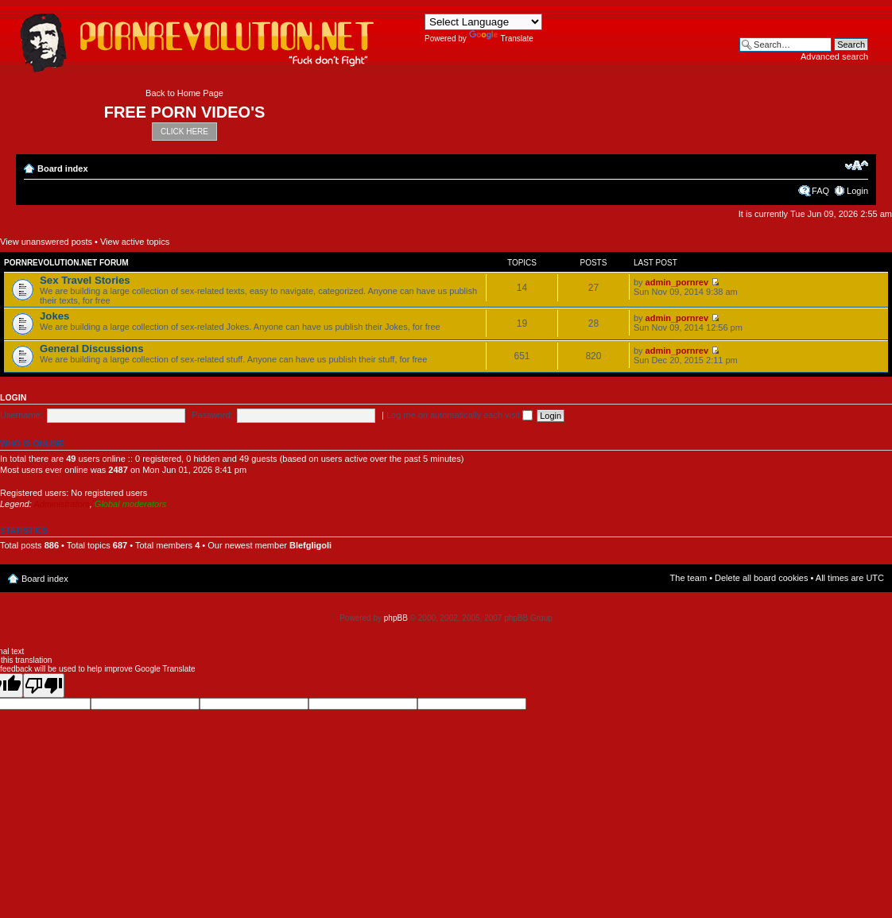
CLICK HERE (184, 131)
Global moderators (131, 504)
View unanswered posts (46, 241)
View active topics (134, 241)
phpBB (396, 618)
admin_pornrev (677, 282)
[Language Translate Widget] (483, 22)
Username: (21, 415)
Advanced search (834, 56)
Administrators (61, 504)
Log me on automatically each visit (459, 415)
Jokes (54, 316)
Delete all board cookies (761, 578)
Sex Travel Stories (85, 280)
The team (688, 578)
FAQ (820, 191)
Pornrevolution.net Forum (66, 262)
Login (857, 191)
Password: (212, 415)
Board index (62, 168)
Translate (501, 38)
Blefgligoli (310, 545)
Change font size (856, 165)
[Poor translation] (43, 685)
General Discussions (91, 348)
